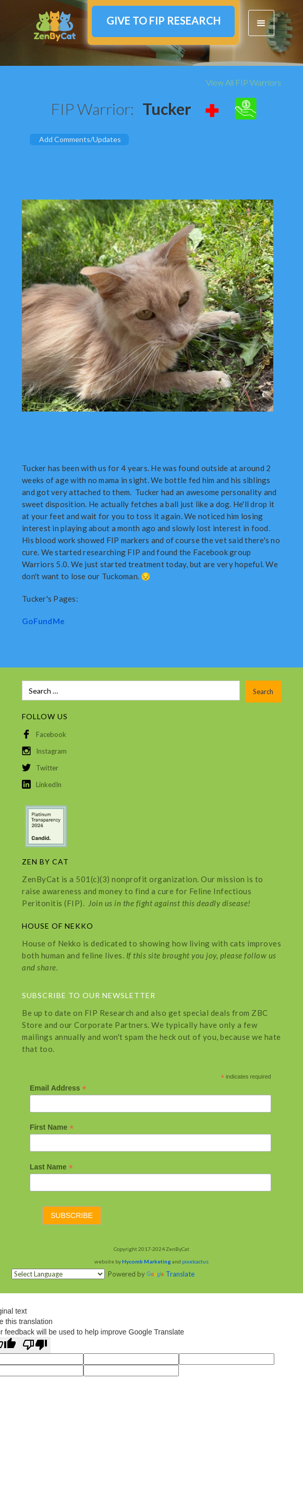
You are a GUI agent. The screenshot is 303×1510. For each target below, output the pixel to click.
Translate (171, 1274)
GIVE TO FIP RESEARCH (163, 20)
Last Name (51, 1167)
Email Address (58, 1088)
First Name (52, 1127)
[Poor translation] (35, 1345)
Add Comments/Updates (80, 139)
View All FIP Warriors (243, 82)
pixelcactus (195, 1261)
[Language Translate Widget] (58, 1274)
